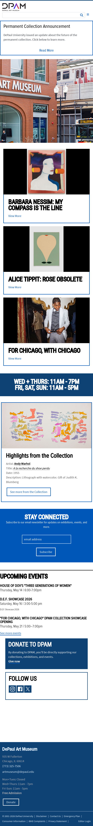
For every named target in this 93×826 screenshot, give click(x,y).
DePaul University (15, 7)
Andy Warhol (22, 464)
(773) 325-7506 (11, 766)
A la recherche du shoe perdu (31, 468)
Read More (46, 50)
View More (14, 216)
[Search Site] (43, 15)
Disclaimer (41, 816)
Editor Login (84, 821)
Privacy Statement (57, 821)
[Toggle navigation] (88, 14)
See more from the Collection (28, 492)
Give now (14, 661)
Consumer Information (14, 821)
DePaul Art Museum (19, 749)
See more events (10, 633)
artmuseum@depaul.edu (18, 772)
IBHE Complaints (37, 821)
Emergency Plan (72, 816)
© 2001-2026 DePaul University (17, 816)
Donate (11, 802)
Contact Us (55, 816)
